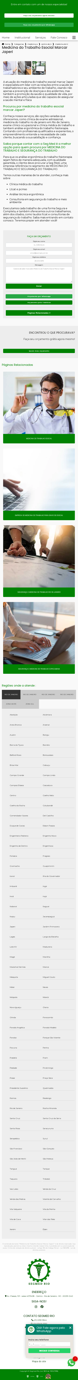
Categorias (19, 44)
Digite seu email (39, 249)
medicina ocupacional (33, 44)
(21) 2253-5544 (39, 1320)
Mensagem (39, 265)
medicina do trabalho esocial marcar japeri (61, 44)
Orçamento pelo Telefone (39, 302)
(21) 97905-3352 (39, 1323)
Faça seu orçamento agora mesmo (38, 15)
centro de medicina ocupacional (46, 44)
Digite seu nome (39, 241)
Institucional (22, 37)
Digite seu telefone (39, 257)
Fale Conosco (59, 37)
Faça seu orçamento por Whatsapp (39, 25)
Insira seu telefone (38, 1340)
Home (6, 37)
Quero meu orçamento (39, 351)
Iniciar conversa (49, 1351)
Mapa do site (39, 1361)
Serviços (40, 37)
